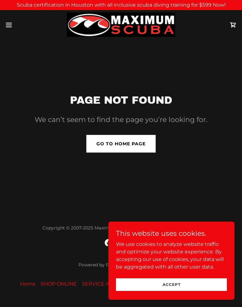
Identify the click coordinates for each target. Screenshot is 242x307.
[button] (20, 25)
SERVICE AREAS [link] (102, 284)
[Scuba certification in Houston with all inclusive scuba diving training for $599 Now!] (121, 5)
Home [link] (28, 284)
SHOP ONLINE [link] (59, 284)
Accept (172, 284)
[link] (120, 25)
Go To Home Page (121, 144)
